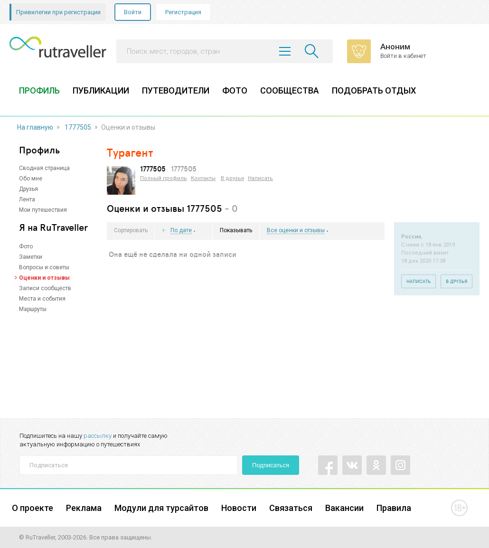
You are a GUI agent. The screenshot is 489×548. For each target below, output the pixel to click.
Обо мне (30, 178)
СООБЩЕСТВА (289, 90)
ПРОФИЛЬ (39, 90)
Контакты (203, 178)
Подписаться (270, 465)
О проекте (32, 508)
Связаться (290, 508)
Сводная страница (44, 168)
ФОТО (234, 90)
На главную (35, 127)
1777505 (78, 127)
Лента (27, 199)
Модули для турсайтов (161, 508)
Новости (238, 508)
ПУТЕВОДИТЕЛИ (175, 90)
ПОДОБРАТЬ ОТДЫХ (374, 90)
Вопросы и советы (44, 267)
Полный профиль (163, 178)
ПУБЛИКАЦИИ (101, 90)
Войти (132, 12)
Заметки (30, 257)
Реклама (84, 508)
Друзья (28, 189)
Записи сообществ (45, 288)
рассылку (98, 435)
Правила (393, 508)
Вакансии (344, 508)
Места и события (42, 298)
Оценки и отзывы (44, 277)
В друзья (232, 178)
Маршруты (33, 309)
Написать (260, 178)
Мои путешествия (43, 210)
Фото (26, 246)
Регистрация (183, 12)
